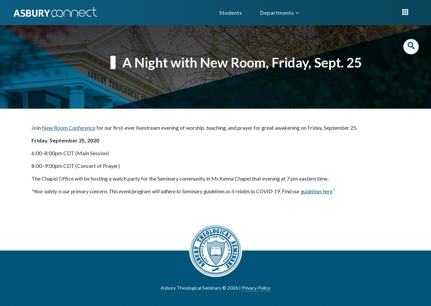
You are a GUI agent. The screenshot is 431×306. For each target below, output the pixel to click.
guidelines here (316, 191)
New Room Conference (68, 127)
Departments (279, 12)
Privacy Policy (256, 288)
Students (230, 12)
